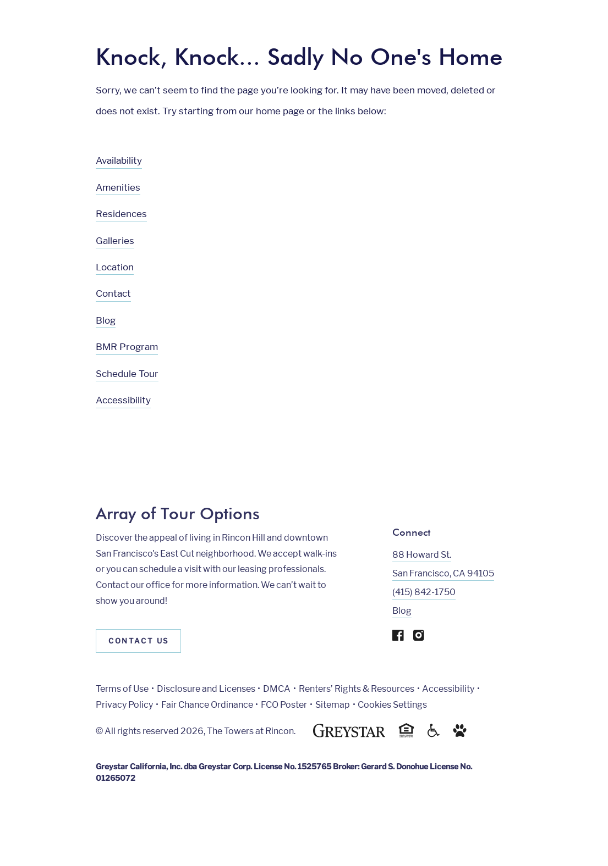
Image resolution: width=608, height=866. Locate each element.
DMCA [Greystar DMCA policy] (277, 689)
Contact (113, 293)
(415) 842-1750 (424, 592)
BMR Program (127, 346)
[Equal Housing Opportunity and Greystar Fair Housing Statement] (406, 735)
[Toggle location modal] (34, 831)
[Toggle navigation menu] (575, 30)
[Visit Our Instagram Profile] (419, 637)
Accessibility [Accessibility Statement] (448, 689)
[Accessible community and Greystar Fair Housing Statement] (434, 734)
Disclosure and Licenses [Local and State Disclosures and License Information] (206, 689)
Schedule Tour (127, 373)
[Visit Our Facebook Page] (398, 637)
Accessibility (123, 400)
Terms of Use (122, 689)
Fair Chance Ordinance (207, 705)
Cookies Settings (392, 705)
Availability (119, 160)
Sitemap (332, 705)
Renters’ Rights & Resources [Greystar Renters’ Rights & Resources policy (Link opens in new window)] (356, 689)
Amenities (118, 187)
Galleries (115, 240)
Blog (106, 320)
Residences (121, 213)
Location (115, 267)
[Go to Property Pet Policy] (460, 734)
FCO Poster (284, 705)
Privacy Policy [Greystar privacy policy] (124, 705)
